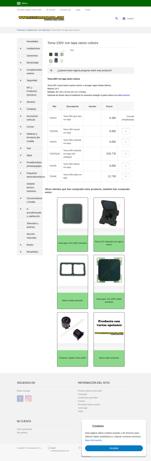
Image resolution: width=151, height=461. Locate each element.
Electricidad (27, 62)
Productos (21, 30)
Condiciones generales (88, 398)
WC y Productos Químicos (32, 91)
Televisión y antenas (32, 225)
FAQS (87, 10)
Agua (24, 155)
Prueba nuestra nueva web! (90, 391)
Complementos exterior (29, 72)
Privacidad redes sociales (89, 404)
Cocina (25, 126)
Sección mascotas (31, 236)
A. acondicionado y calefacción (29, 212)
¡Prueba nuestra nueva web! (29, 10)
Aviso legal (82, 408)
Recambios (27, 252)
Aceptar (114, 448)
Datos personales (24, 429)
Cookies (81, 401)
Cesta (128, 18)
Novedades (32, 41)
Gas (24, 148)
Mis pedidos (22, 432)
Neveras (26, 102)
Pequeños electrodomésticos (30, 175)
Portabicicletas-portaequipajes (29, 164)
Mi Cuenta (50, 10)
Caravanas (32, 55)
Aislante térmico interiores (31, 187)
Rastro (25, 245)
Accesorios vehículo (27, 118)
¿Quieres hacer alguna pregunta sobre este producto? (84, 70)
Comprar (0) (65, 10)
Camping (26, 109)
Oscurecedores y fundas (29, 200)
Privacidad (82, 394)
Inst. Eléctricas (44, 30)
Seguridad (27, 80)
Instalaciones (32, 30)
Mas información (93, 440)
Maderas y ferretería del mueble (28, 137)
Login (78, 10)
